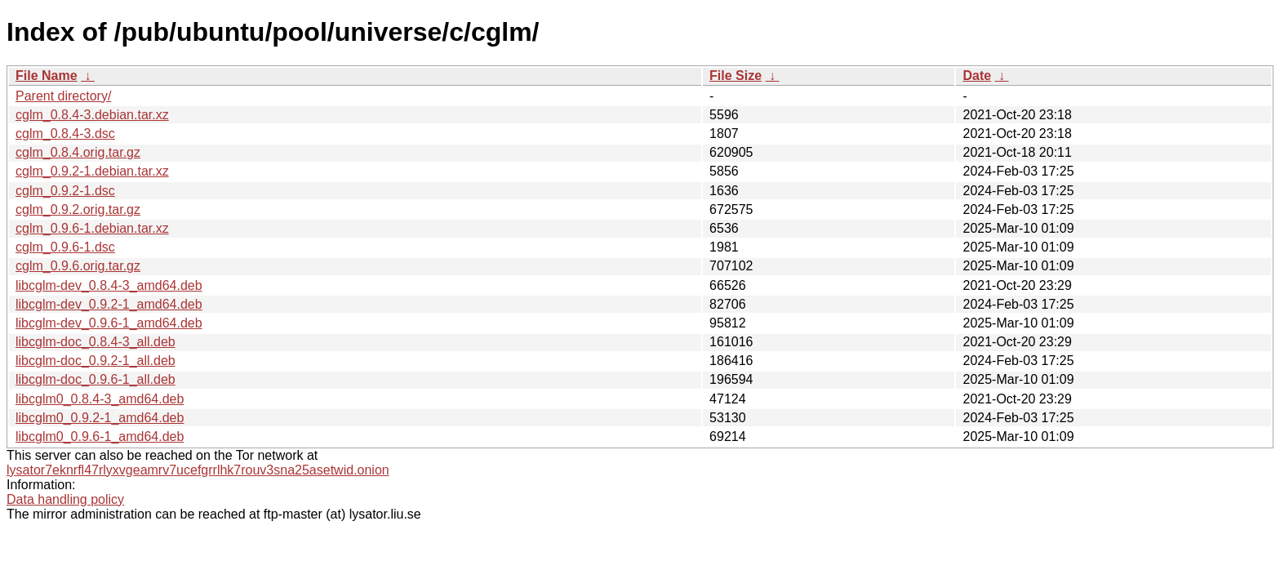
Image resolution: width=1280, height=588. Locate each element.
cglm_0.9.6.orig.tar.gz (78, 266)
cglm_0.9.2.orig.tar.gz (78, 209)
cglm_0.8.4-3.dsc (65, 133)
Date (976, 75)
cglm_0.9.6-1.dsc (65, 247)
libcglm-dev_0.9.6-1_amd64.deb (109, 323)
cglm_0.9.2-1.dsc (65, 191)
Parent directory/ (63, 96)
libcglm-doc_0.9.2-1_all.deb (96, 361)
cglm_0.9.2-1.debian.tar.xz (92, 171)
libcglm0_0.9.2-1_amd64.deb (100, 418)
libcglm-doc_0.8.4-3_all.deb (96, 342)
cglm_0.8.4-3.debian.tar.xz (92, 115)
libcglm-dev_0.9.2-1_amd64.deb (109, 304)
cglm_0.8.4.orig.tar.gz (78, 152)
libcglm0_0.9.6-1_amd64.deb (100, 436)
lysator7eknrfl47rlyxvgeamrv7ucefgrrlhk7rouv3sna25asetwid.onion (198, 470)
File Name (47, 75)
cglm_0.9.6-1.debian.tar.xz (92, 228)
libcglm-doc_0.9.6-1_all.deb (96, 379)
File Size (735, 75)
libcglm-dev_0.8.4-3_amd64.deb (109, 285)
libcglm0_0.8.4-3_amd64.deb (100, 399)
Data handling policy (65, 499)
